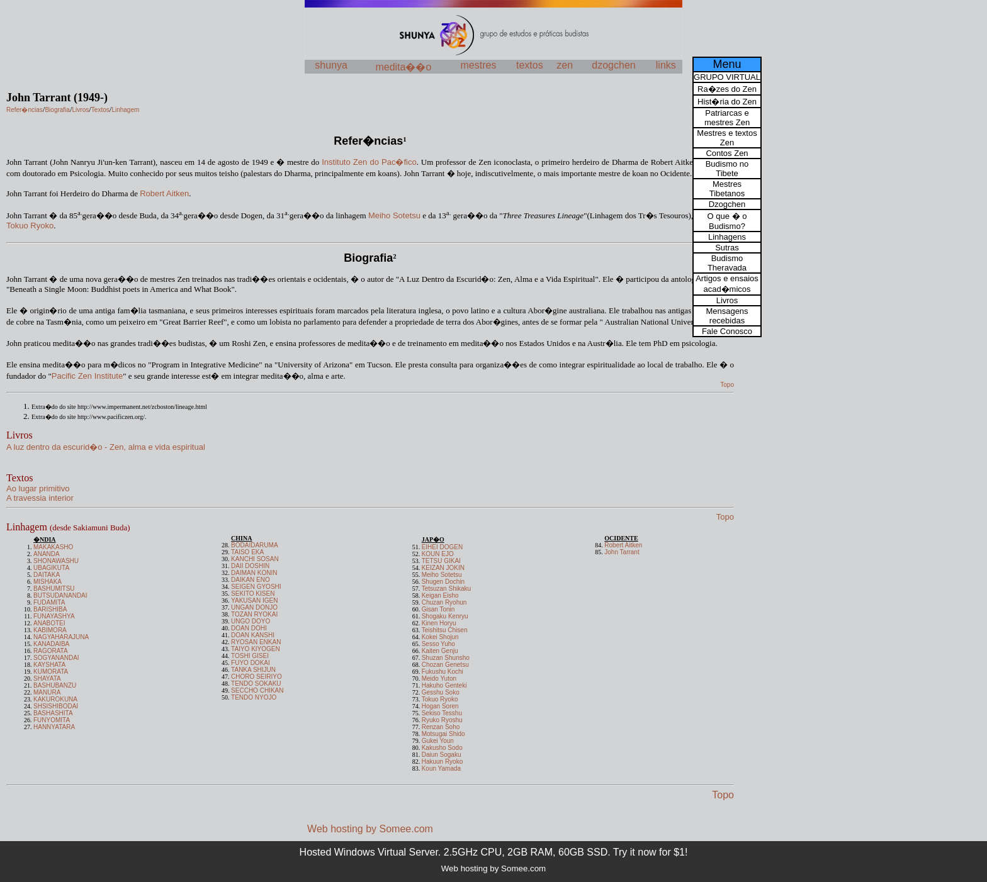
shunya (331, 65)
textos (529, 65)
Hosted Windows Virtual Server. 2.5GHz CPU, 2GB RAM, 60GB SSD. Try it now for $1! (494, 852)
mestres (479, 65)
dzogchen (613, 65)
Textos (19, 477)
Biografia (368, 258)
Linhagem (68, 527)
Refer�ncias (368, 141)
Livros (19, 435)
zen (564, 65)
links (666, 65)
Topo (723, 795)
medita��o (403, 67)
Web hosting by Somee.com (370, 828)
